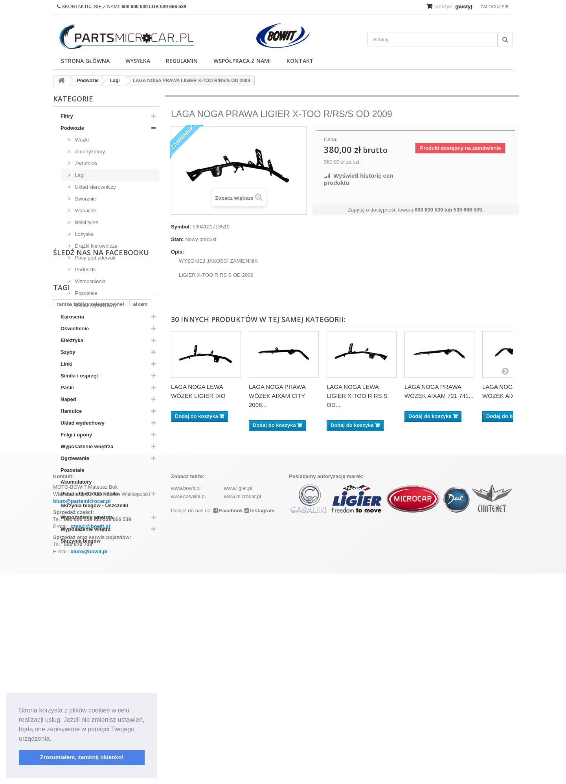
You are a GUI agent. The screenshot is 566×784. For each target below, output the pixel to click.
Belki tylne (86, 222)
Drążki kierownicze (96, 246)
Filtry (67, 116)
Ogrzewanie (75, 458)
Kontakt (300, 60)
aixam (140, 615)
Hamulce (71, 411)
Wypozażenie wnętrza (87, 517)
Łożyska (84, 234)
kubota (85, 626)
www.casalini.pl (188, 707)
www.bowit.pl (185, 698)
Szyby (68, 352)
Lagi (79, 175)
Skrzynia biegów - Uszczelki (94, 505)
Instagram (259, 721)
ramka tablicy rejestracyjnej (90, 615)
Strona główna (85, 60)
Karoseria (72, 317)
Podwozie (72, 128)
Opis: (177, 252)
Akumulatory (76, 482)
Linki (66, 364)
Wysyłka (137, 60)
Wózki (81, 140)
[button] (54, 739)
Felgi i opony (76, 435)
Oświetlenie (75, 328)
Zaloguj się (494, 6)
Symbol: (181, 227)
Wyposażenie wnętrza (87, 446)
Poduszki (85, 269)
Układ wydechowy (83, 423)
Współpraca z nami (242, 60)
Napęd (68, 399)
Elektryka (72, 340)
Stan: (177, 239)
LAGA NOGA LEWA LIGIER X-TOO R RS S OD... (357, 395)
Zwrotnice (85, 163)
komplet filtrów (121, 626)
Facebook (228, 721)
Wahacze (85, 210)
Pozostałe (85, 293)
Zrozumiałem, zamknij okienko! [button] (82, 757)
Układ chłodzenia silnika (90, 494)
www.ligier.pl (238, 698)
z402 (62, 626)
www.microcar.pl (242, 707)
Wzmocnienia (90, 281)
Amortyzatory (89, 152)
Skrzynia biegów (81, 541)
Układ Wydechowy (95, 305)
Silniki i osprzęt (79, 376)
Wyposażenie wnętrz (85, 529)
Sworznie (85, 199)
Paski (67, 387)
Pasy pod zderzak (95, 258)
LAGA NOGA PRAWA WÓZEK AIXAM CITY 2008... (277, 395)
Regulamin (182, 60)
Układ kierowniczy (95, 187)
